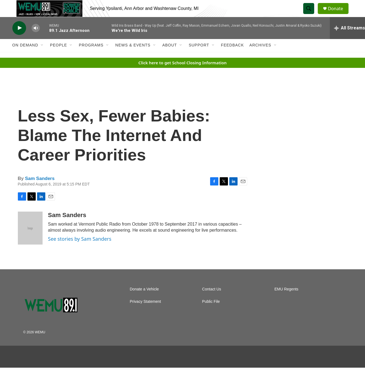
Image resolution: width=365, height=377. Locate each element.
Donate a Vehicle (144, 301)
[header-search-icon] (311, 14)
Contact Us (211, 301)
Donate (338, 14)
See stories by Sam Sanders (80, 250)
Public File (211, 313)
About (169, 57)
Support (199, 57)
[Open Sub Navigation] (42, 57)
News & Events (133, 57)
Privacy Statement (145, 313)
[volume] (35, 40)
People (58, 57)
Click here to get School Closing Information (182, 74)
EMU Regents (286, 301)
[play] (19, 40)
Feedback (232, 57)
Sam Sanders (40, 190)
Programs (91, 57)
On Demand (25, 57)
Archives (260, 57)
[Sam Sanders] (30, 239)
